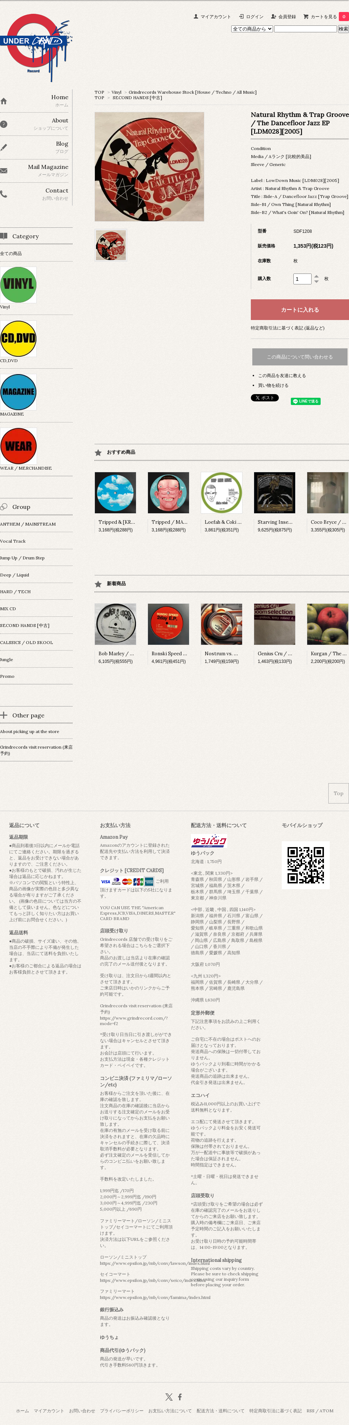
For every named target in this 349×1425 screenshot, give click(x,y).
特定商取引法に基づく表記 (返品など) (288, 328)
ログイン (255, 16)
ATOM (326, 1410)
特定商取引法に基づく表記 (275, 1410)
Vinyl (116, 92)
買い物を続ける (273, 385)
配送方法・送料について (221, 1410)
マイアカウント (216, 16)
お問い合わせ (82, 1410)
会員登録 (287, 16)
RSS (310, 1410)
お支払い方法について (170, 1410)
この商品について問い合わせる (300, 357)
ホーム (22, 1410)
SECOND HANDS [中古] (137, 97)
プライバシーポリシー (122, 1410)
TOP (99, 92)
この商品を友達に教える (282, 375)
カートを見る (330, 16)
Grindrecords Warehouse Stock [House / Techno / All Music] (193, 92)
